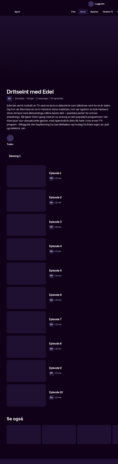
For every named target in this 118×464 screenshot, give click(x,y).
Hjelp (63, 439)
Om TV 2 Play (30, 439)
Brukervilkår (75, 439)
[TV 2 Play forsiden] (28, 4)
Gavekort (54, 439)
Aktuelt (43, 439)
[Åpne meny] (108, 4)
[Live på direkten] (24, 403)
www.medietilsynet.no (76, 449)
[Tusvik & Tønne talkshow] (94, 403)
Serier (83, 12)
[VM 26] (46, 12)
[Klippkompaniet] (59, 403)
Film (73, 12)
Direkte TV (108, 12)
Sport (17, 12)
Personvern (89, 439)
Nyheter (94, 12)
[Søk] (9, 12)
